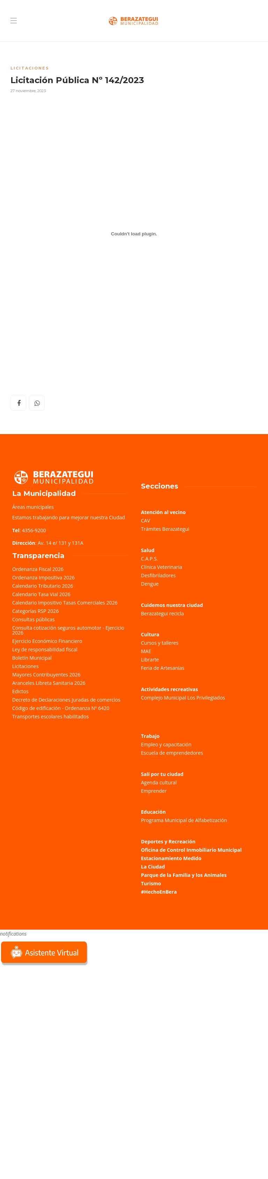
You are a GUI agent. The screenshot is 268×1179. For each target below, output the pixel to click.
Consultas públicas (33, 619)
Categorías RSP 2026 (35, 611)
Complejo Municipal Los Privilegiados (183, 697)
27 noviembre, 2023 (28, 90)
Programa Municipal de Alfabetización (184, 820)
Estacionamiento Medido (171, 858)
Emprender (154, 791)
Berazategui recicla (162, 613)
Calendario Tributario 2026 (42, 586)
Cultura (150, 634)
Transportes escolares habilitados (50, 716)
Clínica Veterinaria (161, 567)
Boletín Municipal (32, 657)
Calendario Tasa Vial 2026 (41, 594)
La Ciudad (153, 866)
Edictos (20, 691)
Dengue (150, 583)
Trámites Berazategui (165, 529)
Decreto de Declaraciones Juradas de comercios (66, 699)
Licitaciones (29, 68)
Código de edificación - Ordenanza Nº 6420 (60, 708)
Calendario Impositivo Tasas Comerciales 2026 (65, 602)
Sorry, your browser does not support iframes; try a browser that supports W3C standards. (52, 1016)
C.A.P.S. (149, 558)
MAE (146, 651)
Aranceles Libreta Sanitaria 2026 (48, 683)
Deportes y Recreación (168, 841)
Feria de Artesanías (162, 668)
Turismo (151, 883)
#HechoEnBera (159, 891)
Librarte (150, 659)
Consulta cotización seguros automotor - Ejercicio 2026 (68, 630)
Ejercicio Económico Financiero (47, 641)
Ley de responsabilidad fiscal (44, 649)
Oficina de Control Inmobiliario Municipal (191, 850)
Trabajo (150, 736)
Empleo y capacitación (166, 744)
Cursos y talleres (159, 642)
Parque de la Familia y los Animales (183, 875)
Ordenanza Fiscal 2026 (38, 569)
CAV (145, 520)
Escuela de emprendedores (172, 752)
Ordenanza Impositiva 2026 (43, 577)
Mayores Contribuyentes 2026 (46, 674)
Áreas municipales (33, 507)
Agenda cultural (159, 782)
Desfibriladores (158, 575)
